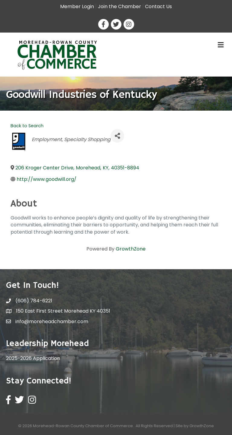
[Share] (117, 136)
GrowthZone (131, 248)
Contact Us (158, 6)
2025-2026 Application (33, 358)
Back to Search (27, 126)
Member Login (77, 6)
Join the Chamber (119, 6)
